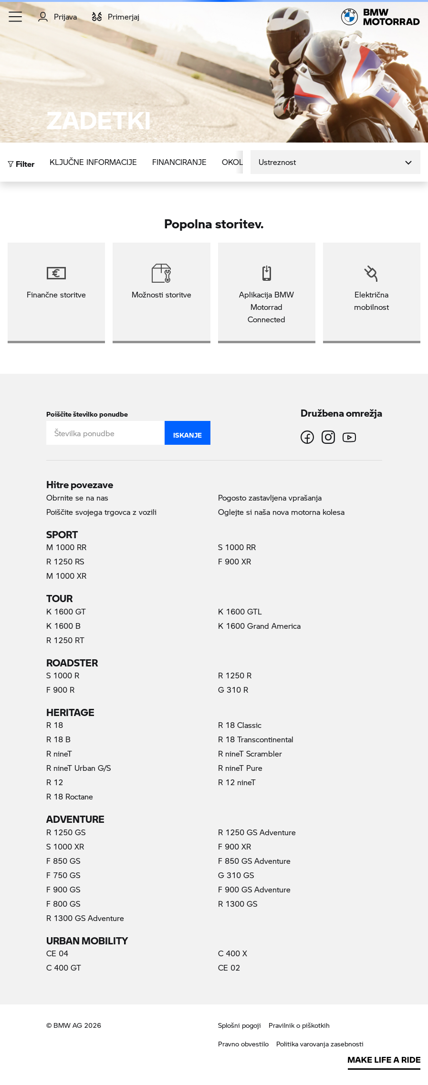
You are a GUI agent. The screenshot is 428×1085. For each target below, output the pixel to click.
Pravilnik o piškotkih (299, 1025)
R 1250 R (234, 675)
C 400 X (232, 953)
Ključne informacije (93, 161)
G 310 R (233, 689)
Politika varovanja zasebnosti (320, 1044)
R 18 (54, 724)
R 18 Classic (239, 724)
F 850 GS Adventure (254, 860)
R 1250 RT (65, 640)
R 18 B (58, 739)
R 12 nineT (237, 782)
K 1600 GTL (240, 611)
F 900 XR (234, 561)
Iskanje (187, 433)
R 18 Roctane (69, 796)
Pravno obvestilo (243, 1044)
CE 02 (229, 967)
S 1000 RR (237, 547)
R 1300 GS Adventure (85, 917)
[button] (16, 16)
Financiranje (179, 161)
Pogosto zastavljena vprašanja (270, 497)
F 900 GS (63, 889)
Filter (21, 161)
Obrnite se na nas (77, 497)
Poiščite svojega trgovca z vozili (101, 511)
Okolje (237, 161)
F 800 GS (63, 903)
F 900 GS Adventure (254, 889)
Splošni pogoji (239, 1025)
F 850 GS (63, 860)
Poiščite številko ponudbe (87, 412)
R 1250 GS (65, 832)
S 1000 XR (65, 846)
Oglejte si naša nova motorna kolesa (281, 511)
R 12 (54, 782)
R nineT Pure (240, 767)
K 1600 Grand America (259, 625)
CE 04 (57, 953)
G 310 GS (236, 875)
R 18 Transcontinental (255, 739)
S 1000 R (62, 675)
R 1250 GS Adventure (257, 832)
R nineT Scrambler (250, 753)
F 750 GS (63, 875)
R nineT (59, 753)
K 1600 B (63, 625)
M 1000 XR (66, 575)
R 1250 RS (65, 561)
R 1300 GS (237, 903)
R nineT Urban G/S (78, 767)
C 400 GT (63, 967)
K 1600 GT (66, 611)
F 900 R (60, 689)
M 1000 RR (66, 547)
